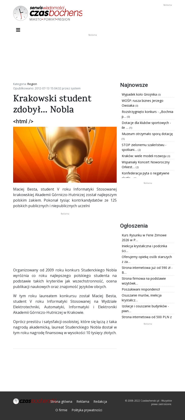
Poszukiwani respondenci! (141, 289)
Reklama (82, 401)
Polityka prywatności (87, 410)
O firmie (61, 410)
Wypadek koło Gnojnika (140, 94)
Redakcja (100, 401)
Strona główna (61, 401)
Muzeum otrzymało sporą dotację (147, 134)
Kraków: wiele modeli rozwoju (144, 156)
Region (32, 84)
